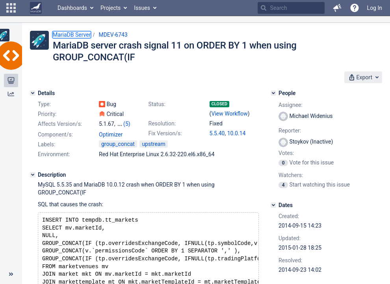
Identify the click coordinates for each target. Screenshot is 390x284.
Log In (374, 8)
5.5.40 (217, 133)
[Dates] (273, 205)
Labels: (46, 159)
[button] (11, 8)
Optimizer (111, 149)
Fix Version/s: (165, 133)
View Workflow (230, 113)
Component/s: (55, 149)
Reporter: (290, 130)
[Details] (32, 93)
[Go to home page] (36, 8)
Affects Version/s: (60, 124)
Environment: (54, 169)
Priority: (47, 114)
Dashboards (72, 8)
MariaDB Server (72, 35)
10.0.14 (236, 133)
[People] (273, 93)
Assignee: (291, 105)
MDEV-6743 (112, 35)
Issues (142, 8)
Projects (110, 8)
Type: (44, 104)
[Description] (32, 189)
